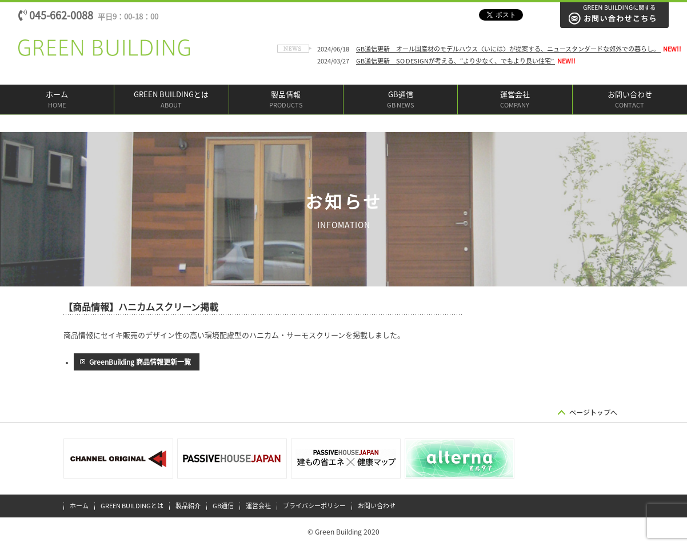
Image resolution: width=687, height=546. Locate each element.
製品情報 (286, 100)
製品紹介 (188, 506)
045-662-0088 (88, 15)
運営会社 (514, 100)
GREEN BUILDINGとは (171, 100)
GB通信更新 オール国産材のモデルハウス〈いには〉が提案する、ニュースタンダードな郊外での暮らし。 (508, 49)
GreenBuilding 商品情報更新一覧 (140, 361)
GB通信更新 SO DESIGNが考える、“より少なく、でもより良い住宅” (455, 61)
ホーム (57, 100)
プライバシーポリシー (314, 506)
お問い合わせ (630, 100)
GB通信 (400, 100)
